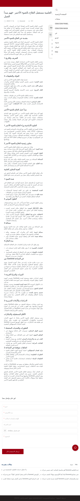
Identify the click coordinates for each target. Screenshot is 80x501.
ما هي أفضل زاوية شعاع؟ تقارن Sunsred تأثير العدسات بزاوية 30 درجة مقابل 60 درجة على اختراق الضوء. (21, 479)
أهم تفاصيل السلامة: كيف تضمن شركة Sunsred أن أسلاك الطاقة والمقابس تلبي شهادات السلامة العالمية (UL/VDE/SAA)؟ (60, 470)
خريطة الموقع (61, 498)
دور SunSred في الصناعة (61, 51)
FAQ (76, 464)
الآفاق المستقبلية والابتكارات (62, 54)
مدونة (71, 464)
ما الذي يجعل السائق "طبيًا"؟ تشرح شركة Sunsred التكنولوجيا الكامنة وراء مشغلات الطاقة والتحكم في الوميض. (21, 474)
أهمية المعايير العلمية (60, 47)
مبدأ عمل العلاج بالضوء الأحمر (63, 44)
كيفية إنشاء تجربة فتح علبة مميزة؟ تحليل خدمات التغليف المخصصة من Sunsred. (15, 469)
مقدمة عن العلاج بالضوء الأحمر (63, 40)
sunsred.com (37, 498)
